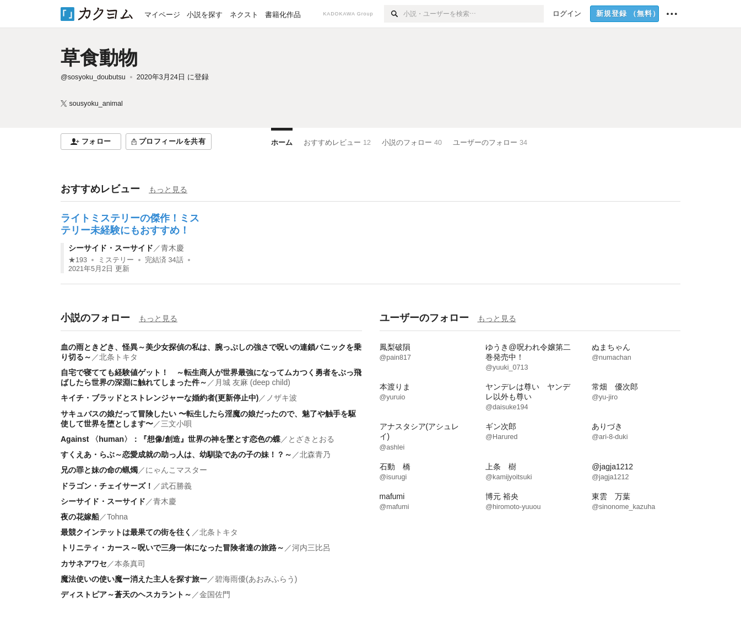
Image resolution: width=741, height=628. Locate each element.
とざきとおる (311, 439)
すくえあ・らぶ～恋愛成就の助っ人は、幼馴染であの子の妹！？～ (176, 454)
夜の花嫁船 (80, 516)
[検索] (393, 14)
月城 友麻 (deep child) (252, 382)
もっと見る (168, 189)
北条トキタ (118, 357)
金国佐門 (214, 594)
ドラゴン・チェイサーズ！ (107, 485)
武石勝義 (176, 485)
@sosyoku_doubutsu (93, 77)
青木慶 (172, 247)
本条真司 (130, 563)
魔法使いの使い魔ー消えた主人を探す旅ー (134, 579)
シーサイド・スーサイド (110, 247)
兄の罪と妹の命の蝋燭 (99, 469)
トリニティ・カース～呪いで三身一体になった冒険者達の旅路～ (172, 547)
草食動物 (99, 57)
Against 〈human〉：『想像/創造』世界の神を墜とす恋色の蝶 (170, 439)
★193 (77, 260)
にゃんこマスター (176, 469)
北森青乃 (315, 454)
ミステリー (116, 260)
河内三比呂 (311, 547)
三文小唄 (176, 423)
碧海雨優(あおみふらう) (256, 579)
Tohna (117, 516)
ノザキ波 (281, 397)
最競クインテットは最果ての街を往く (126, 532)
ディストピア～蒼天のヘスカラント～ (126, 594)
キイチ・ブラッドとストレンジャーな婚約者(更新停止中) (159, 397)
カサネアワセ (84, 563)
